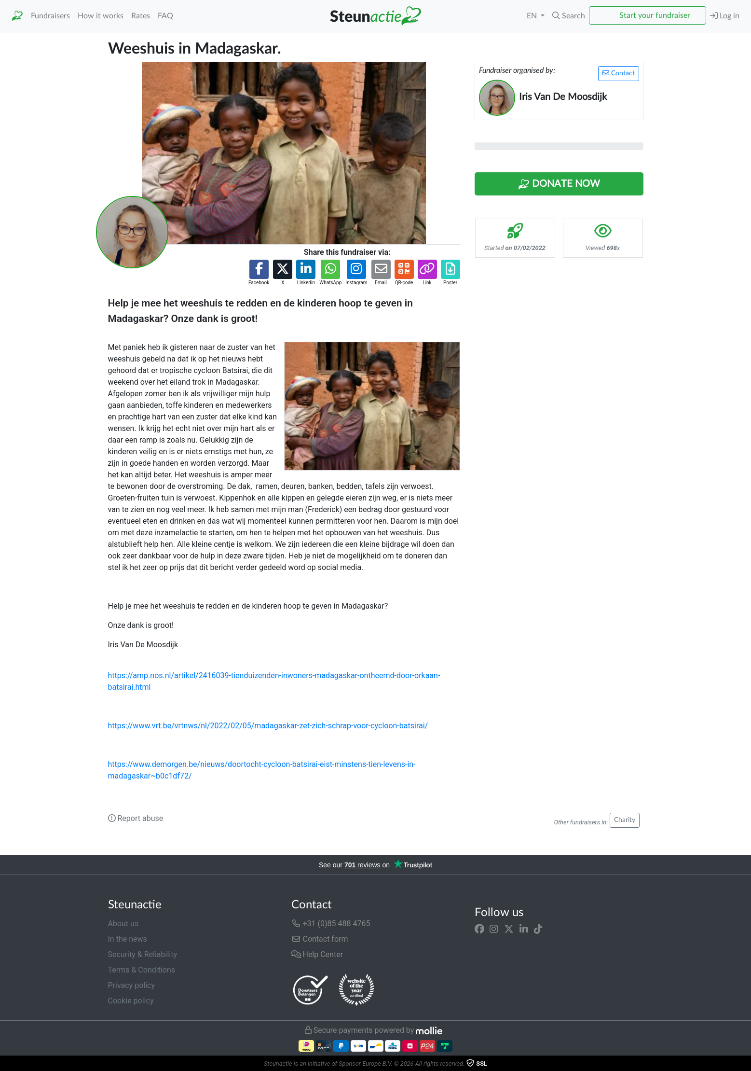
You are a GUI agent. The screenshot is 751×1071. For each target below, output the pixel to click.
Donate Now (559, 184)
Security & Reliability (142, 954)
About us (123, 923)
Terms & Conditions (142, 969)
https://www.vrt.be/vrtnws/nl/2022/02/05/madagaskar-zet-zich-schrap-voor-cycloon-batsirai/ (268, 725)
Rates (140, 16)
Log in (724, 16)
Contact (618, 73)
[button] (568, 16)
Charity (624, 820)
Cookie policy (131, 1000)
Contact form (319, 939)
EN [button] (533, 16)
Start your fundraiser (654, 15)
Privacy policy (131, 985)
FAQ (165, 16)
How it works (100, 16)
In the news (127, 939)
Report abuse (136, 818)
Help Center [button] (317, 954)
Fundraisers (50, 16)
